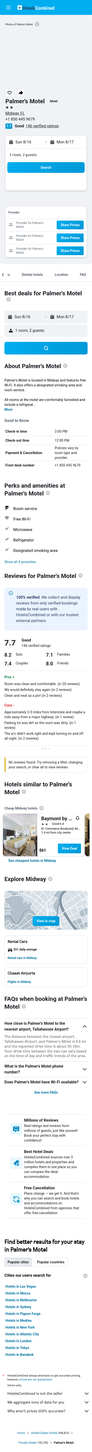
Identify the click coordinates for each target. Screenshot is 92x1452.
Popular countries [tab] (50, 1262)
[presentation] (37, 24)
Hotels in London (18, 1341)
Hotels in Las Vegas (20, 1286)
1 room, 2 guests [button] (23, 154)
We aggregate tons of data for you (48, 1402)
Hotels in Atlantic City (22, 1334)
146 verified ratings (42, 126)
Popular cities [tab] (18, 1262)
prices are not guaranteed (35, 1379)
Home (21, 1433)
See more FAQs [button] (46, 1092)
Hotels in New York (20, 1327)
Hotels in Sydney (18, 1307)
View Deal (69, 848)
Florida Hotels (27, 1442)
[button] (8, 7)
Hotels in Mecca (17, 1293)
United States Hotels (44, 1433)
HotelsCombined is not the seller (48, 1393)
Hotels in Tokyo (17, 1348)
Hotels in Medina (18, 1320)
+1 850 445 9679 (20, 119)
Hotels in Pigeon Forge (22, 1314)
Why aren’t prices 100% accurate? (48, 1411)
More (8, 409)
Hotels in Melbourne (21, 1300)
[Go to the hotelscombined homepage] (36, 7)
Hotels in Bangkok (19, 1355)
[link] (32, 861)
